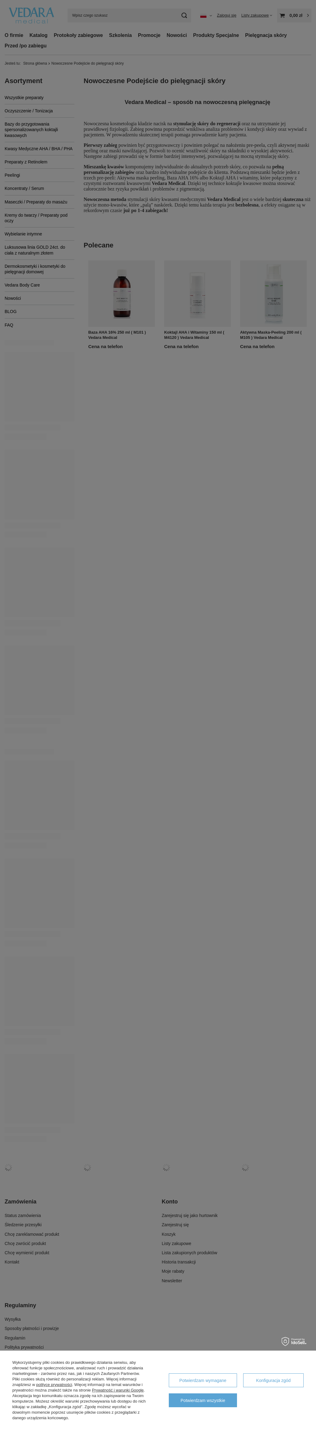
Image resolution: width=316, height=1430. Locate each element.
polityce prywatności (54, 1384)
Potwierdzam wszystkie (203, 1400)
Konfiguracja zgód (273, 1380)
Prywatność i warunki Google (118, 1390)
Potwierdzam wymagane (203, 1380)
